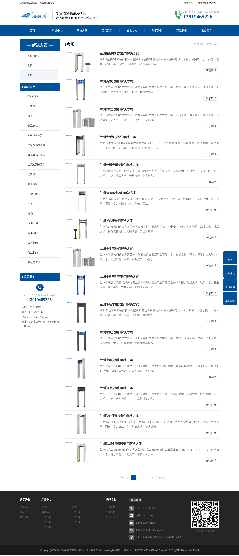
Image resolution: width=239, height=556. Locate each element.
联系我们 (213, 3)
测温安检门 (34, 126)
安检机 (31, 106)
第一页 (124, 478)
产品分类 (76, 513)
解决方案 (82, 30)
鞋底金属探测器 (36, 155)
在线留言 (24, 518)
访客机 (31, 174)
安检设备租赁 (35, 135)
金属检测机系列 (36, 165)
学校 (30, 66)
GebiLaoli (194, 551)
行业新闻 (33, 253)
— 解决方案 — (40, 45)
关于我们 (157, 30)
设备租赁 (206, 30)
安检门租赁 (34, 56)
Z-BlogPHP (174, 551)
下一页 (149, 478)
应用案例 (107, 30)
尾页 (160, 478)
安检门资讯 (34, 262)
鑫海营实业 (189, 3)
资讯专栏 (132, 30)
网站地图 (202, 3)
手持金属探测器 (36, 145)
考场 (30, 75)
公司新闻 (33, 243)
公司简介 (24, 508)
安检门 (31, 116)
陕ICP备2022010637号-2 (146, 551)
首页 (32, 30)
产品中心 (57, 30)
